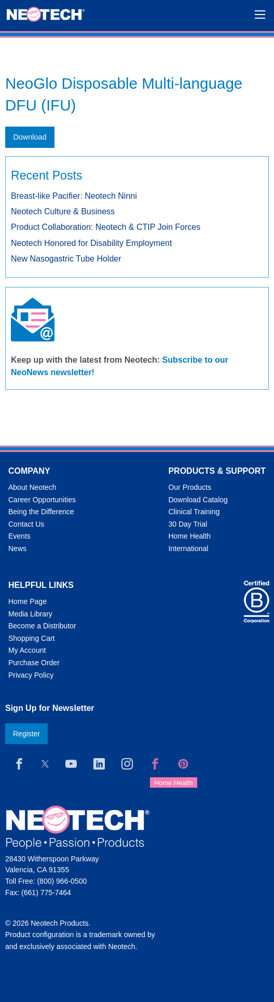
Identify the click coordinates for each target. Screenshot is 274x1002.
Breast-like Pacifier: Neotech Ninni (74, 195)
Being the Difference (41, 511)
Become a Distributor (42, 626)
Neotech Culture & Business (63, 211)
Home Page (27, 601)
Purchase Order (34, 662)
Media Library (30, 614)
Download (29, 137)
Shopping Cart (31, 638)
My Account (27, 650)
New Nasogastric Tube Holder (66, 258)
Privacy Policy (30, 675)
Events (19, 536)
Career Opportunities (42, 500)
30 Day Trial (187, 524)
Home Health (189, 536)
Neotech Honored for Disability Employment (91, 243)
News (17, 548)
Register (26, 734)
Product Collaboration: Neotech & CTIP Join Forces (105, 227)
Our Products (189, 487)
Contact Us (26, 524)
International (188, 548)
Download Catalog (197, 500)
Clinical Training (194, 511)
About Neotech (32, 487)
